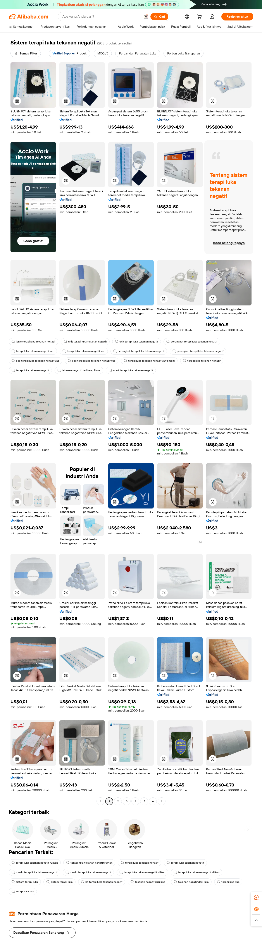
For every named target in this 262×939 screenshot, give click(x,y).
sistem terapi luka (25, 882)
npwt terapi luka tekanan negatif (131, 370)
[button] (17, 101)
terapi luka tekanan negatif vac (33, 351)
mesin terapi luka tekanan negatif (34, 872)
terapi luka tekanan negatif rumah (35, 862)
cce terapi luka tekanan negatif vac (35, 361)
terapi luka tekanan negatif (202, 361)
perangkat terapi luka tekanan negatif (191, 341)
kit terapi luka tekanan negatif (101, 882)
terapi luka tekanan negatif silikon (142, 872)
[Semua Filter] (25, 53)
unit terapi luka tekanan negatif (85, 341)
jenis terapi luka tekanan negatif (33, 341)
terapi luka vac (228, 882)
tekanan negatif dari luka (148, 882)
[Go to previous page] (100, 801)
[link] (256, 897)
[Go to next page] (161, 801)
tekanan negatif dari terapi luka (78, 370)
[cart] (200, 17)
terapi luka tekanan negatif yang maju (149, 361)
